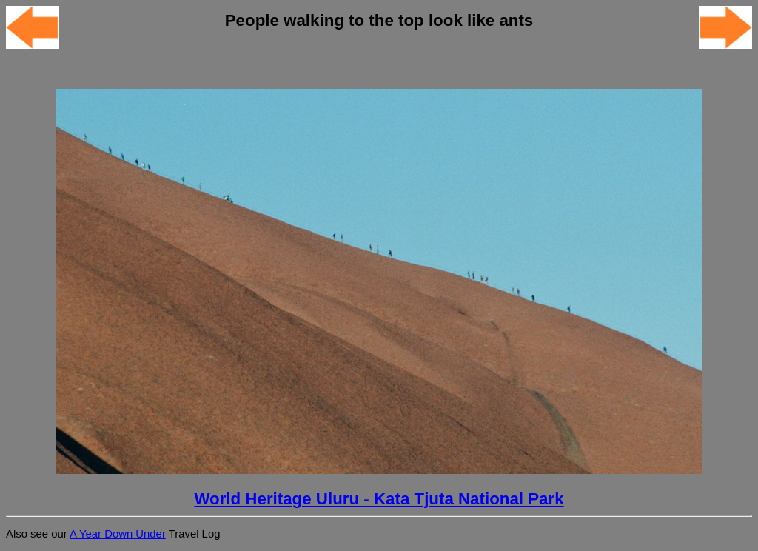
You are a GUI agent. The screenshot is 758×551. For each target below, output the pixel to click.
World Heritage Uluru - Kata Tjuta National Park (378, 499)
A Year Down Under (118, 534)
